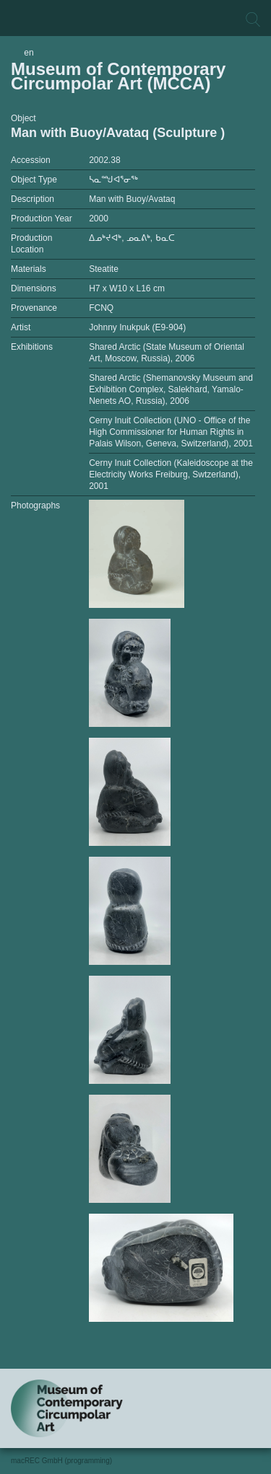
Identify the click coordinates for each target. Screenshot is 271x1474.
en (28, 53)
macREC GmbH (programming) (61, 1461)
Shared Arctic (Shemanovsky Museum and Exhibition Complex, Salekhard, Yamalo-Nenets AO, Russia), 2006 (171, 389)
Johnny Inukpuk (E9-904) (137, 327)
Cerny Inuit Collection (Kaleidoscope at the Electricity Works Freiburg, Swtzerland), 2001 (171, 474)
